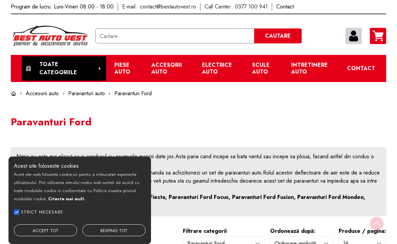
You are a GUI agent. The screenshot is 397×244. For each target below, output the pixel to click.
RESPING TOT (114, 230)
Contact (361, 68)
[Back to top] (376, 223)
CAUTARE (278, 36)
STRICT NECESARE (42, 212)
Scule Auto (261, 68)
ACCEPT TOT (46, 230)
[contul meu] (353, 35)
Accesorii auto (166, 68)
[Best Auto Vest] (50, 36)
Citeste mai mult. (67, 199)
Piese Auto (122, 68)
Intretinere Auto (309, 68)
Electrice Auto (217, 68)
